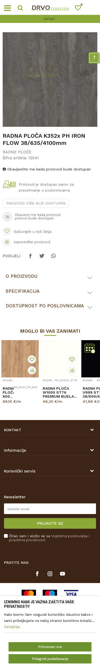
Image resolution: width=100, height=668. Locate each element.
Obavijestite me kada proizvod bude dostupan (47, 169)
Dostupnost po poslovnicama (45, 305)
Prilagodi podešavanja (50, 659)
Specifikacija (22, 291)
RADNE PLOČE (17, 152)
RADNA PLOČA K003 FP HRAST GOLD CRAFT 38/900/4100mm (8, 392)
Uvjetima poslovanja (69, 536)
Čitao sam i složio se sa (49, 538)
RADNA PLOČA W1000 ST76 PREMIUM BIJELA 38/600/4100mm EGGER (58, 392)
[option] (50, 19)
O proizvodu (21, 276)
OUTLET (49, 19)
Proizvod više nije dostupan (35, 203)
